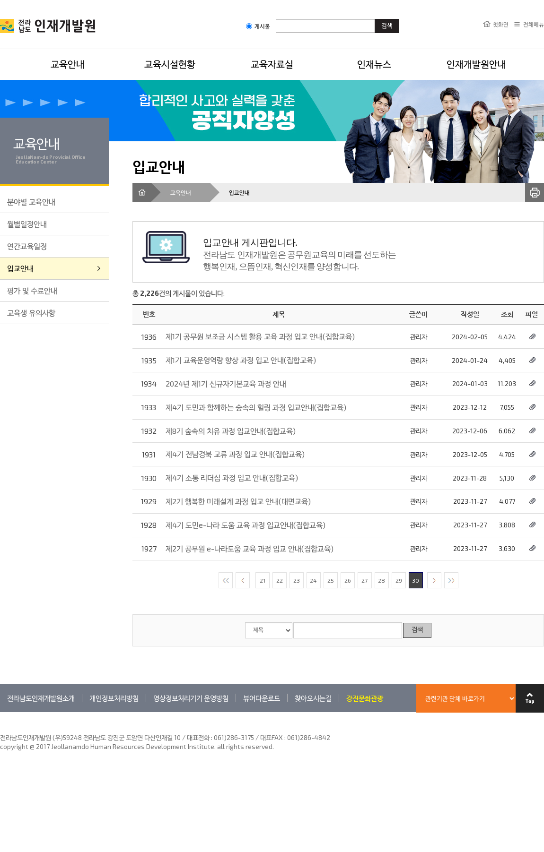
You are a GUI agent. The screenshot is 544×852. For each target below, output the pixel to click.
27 (364, 580)
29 (398, 580)
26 (347, 580)
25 (330, 580)
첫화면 (501, 24)
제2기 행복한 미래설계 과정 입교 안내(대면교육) (238, 501)
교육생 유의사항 (31, 312)
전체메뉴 (533, 24)
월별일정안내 (27, 223)
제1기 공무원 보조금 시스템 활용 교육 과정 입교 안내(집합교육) (260, 336)
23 (296, 580)
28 (381, 580)
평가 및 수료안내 (32, 290)
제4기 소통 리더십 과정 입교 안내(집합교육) (232, 477)
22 (279, 580)
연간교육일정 (27, 245)
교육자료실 (272, 63)
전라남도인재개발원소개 (41, 698)
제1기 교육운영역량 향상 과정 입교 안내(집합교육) (241, 359)
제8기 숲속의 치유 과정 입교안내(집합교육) (231, 430)
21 (262, 580)
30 (415, 580)
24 (313, 580)
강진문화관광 (364, 698)
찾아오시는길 (313, 698)
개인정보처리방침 (114, 698)
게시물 (258, 26)
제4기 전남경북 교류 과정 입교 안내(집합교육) (235, 453)
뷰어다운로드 (261, 698)
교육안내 (68, 63)
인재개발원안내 (476, 63)
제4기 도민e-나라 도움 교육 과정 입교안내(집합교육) (245, 524)
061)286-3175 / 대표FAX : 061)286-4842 (272, 737)
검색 (417, 630)
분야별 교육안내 (31, 201)
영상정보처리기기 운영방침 (190, 698)
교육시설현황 (169, 63)
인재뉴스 (374, 63)
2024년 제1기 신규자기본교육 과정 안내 (226, 383)
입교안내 (20, 268)
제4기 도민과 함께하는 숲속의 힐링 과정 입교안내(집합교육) (256, 407)
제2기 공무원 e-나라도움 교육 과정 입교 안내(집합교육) (249, 548)
